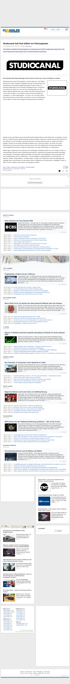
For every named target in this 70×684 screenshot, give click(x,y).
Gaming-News (8, 357)
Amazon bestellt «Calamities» (22, 236)
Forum (26, 673)
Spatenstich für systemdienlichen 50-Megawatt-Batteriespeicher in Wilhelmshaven (35, 467)
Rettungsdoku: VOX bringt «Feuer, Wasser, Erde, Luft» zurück (30, 243)
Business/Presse (9, 445)
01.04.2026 (7, 626)
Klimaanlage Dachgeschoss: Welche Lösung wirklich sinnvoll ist (31, 321)
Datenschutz (29, 671)
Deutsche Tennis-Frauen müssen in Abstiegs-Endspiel (28, 407)
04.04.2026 (7, 622)
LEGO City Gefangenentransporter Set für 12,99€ (27, 316)
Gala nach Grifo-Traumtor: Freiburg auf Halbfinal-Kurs (28, 405)
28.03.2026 (20, 612)
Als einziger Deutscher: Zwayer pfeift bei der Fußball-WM (29, 409)
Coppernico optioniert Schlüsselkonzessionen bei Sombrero (30, 466)
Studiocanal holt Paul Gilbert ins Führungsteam (25, 43)
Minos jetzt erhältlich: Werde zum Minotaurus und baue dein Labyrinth (32, 379)
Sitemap (22, 671)
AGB (34, 671)
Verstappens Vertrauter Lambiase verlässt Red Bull (27, 410)
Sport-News (7, 386)
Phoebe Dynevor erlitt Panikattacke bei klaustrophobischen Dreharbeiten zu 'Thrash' (36, 248)
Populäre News (21, 623)
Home (22, 673)
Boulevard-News (9, 297)
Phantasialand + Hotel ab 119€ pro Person (25, 323)
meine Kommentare (20, 631)
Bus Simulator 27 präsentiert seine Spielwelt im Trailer (25, 362)
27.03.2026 (20, 613)
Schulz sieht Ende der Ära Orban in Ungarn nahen (27, 287)
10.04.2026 (7, 610)
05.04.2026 (7, 620)
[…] (53, 229)
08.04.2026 (7, 613)
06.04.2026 (7, 616)
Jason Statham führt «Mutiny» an (22, 242)
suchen (58, 531)
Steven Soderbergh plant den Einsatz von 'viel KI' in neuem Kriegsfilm (32, 250)
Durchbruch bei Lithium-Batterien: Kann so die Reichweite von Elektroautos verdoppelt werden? (17, 575)
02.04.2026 (7, 625)
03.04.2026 (7, 623)
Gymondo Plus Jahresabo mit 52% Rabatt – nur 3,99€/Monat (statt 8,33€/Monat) (35, 350)
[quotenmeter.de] (7, 168)
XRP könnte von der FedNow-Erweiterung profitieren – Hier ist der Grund (32, 422)
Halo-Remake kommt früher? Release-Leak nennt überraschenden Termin (17, 560)
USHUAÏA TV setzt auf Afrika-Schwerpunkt (25, 235)
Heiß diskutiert (20, 625)
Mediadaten (40, 671)
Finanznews (7, 416)
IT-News (6, 327)
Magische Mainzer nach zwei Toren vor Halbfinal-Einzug (26, 392)
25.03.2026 (20, 616)
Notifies (31, 631)
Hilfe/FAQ (40, 673)
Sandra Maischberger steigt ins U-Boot (51, 495)
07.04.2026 (7, 615)
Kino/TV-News (8, 215)
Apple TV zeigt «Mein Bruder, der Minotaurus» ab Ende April (30, 238)
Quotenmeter (28, 46)
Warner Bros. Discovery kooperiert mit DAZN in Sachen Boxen (30, 240)
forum (67, 185)
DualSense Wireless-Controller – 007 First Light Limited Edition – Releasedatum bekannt (37, 376)
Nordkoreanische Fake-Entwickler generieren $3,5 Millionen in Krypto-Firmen (34, 440)
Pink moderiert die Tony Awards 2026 (19, 221)
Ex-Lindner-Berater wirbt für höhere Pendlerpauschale (28, 289)
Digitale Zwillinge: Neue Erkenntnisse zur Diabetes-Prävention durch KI (33, 346)
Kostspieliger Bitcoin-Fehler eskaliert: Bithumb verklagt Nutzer (30, 435)
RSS (48, 673)
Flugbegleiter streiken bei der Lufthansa (20, 274)
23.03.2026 (20, 619)
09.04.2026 (7, 612)
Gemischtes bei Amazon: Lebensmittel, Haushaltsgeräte (29, 348)
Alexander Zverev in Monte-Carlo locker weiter (26, 412)
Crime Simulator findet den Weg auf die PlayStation (27, 382)
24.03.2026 (20, 618)
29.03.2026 (20, 610)
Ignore (27, 631)
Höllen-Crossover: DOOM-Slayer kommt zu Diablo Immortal (29, 381)
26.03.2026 (20, 615)
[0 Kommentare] (7, 170)
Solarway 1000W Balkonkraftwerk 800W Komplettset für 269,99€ (31, 351)
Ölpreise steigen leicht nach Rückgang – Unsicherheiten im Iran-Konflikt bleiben (16, 545)
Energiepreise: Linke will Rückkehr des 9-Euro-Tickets (28, 294)
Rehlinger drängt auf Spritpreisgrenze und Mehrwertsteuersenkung (31, 292)
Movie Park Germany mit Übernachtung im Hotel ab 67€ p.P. (30, 318)
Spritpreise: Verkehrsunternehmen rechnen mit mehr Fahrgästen (31, 290)
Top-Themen (7, 268)
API (45, 673)
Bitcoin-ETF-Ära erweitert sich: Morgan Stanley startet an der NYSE (32, 438)
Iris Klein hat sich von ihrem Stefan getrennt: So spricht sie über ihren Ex (33, 320)
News (30, 673)
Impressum (47, 671)
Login (53, 29)
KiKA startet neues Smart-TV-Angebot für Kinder (26, 245)
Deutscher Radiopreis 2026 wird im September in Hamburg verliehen (32, 247)
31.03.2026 (7, 628)
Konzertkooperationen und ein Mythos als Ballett (23, 451)
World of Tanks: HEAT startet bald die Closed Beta (27, 377)
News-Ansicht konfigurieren (26, 630)
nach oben (64, 675)
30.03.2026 (7, 629)
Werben (35, 673)
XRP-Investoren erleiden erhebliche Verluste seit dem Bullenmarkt (31, 441)
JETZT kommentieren (35, 182)
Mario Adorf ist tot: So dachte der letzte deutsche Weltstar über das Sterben (33, 303)
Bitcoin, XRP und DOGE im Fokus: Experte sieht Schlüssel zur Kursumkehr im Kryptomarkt (38, 436)
